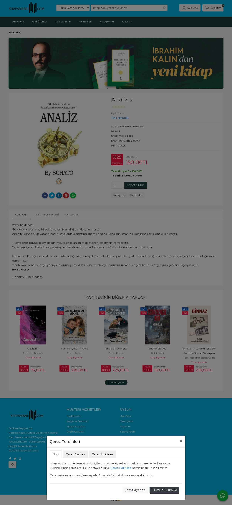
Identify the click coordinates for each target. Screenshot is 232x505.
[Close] (181, 441)
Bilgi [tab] (56, 454)
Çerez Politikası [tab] (102, 454)
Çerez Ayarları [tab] (75, 454)
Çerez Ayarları (135, 490)
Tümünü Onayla (164, 490)
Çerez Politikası (121, 468)
